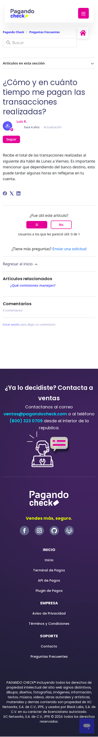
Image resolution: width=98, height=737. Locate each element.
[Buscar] (40, 42)
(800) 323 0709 (26, 421)
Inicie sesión (11, 324)
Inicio (49, 560)
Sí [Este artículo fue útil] (37, 224)
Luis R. (22, 121)
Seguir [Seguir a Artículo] (11, 139)
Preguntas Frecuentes (44, 32)
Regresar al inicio (20, 264)
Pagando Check (13, 32)
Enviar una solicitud (69, 248)
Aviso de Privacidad (49, 613)
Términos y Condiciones (49, 623)
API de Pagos (49, 580)
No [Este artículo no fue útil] (61, 224)
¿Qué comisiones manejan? (33, 285)
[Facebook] (5, 193)
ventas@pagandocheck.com (35, 414)
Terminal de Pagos (49, 570)
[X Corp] (12, 193)
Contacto (49, 646)
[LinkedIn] (18, 193)
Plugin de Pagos (49, 590)
